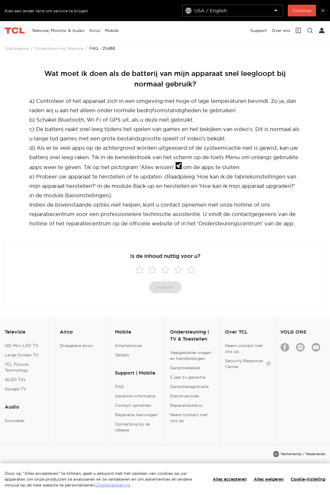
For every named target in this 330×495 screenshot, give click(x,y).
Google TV (15, 389)
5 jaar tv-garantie (187, 377)
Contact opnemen (133, 405)
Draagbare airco (76, 345)
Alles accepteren (230, 479)
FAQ (119, 386)
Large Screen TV (22, 355)
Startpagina (17, 48)
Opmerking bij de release (132, 427)
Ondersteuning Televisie (59, 48)
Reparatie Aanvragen (136, 414)
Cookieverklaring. (113, 485)
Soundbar (15, 420)
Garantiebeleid (185, 367)
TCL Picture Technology (16, 367)
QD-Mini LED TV (21, 345)
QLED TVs (15, 379)
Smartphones (128, 345)
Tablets (122, 355)
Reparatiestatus (186, 405)
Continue (301, 10)
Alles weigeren (269, 479)
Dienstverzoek (184, 396)
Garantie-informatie (135, 396)
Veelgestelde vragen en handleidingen (190, 355)
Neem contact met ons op (189, 417)
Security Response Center (248, 363)
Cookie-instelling (308, 479)
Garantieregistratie (189, 386)
